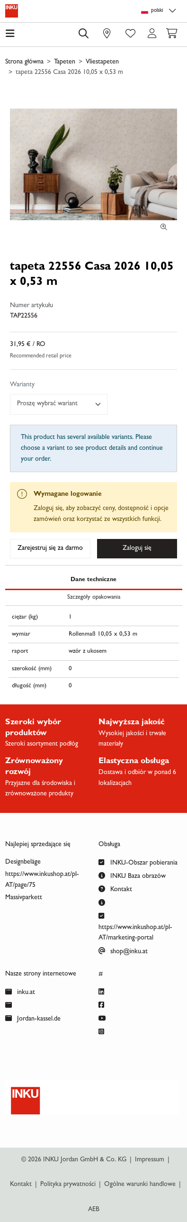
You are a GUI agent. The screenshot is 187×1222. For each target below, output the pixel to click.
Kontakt (115, 889)
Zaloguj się (137, 548)
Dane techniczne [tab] (93, 580)
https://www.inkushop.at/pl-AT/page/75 (42, 880)
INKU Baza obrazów (132, 875)
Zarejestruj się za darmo (50, 548)
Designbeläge (23, 862)
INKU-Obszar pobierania (138, 862)
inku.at (20, 991)
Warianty (22, 385)
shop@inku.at (123, 951)
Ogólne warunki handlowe (140, 1184)
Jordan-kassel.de (33, 1018)
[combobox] (58, 404)
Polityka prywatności (68, 1184)
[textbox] (54, 404)
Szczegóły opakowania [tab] (93, 597)
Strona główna (24, 62)
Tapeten (64, 62)
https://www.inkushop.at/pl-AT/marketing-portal (135, 926)
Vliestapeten (102, 62)
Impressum (149, 1160)
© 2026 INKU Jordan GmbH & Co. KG (73, 1160)
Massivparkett (23, 897)
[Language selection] (160, 11)
